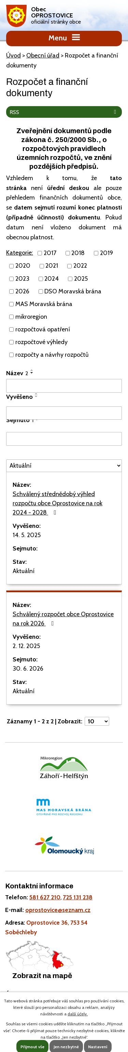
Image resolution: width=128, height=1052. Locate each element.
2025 (81, 278)
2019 (106, 253)
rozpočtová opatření (42, 329)
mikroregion (31, 316)
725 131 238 (78, 897)
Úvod (13, 55)
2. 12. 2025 (26, 646)
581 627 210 (44, 897)
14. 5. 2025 (27, 535)
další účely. (78, 1013)
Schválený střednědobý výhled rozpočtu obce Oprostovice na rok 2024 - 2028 (57, 503)
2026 (22, 291)
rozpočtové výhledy (41, 342)
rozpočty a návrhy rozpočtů (51, 354)
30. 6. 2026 (28, 668)
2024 (51, 278)
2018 (78, 253)
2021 (51, 266)
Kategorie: (19, 252)
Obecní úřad (42, 55)
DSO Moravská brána (72, 291)
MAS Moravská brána (43, 304)
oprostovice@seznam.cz (57, 909)
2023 (22, 278)
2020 (22, 266)
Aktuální (23, 571)
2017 (50, 253)
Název (17, 373)
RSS (64, 112)
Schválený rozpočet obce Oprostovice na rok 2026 (63, 618)
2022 (80, 266)
